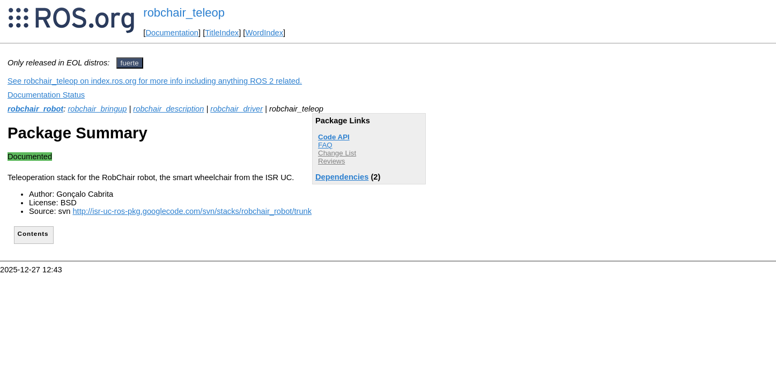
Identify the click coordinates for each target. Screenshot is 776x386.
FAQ (325, 145)
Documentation (171, 32)
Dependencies (341, 177)
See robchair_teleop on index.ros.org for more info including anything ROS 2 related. (155, 81)
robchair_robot (35, 109)
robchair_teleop (184, 12)
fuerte (130, 63)
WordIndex (264, 32)
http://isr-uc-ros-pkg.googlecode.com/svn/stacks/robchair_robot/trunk (192, 211)
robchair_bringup (97, 109)
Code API (334, 137)
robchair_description (168, 109)
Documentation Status (46, 95)
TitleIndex (222, 32)
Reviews (331, 161)
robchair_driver (236, 109)
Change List (337, 153)
